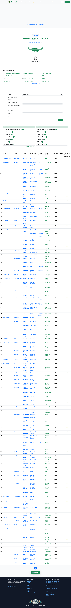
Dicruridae (16, 363)
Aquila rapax (47, 325)
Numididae (16, 185)
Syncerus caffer (48, 551)
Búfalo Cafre (26, 551)
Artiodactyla (6, 528)
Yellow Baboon (33, 513)
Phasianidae (16, 189)
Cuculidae (16, 200)
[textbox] (42, 98)
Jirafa (24, 554)
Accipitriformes (6, 317)
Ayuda (28, 591)
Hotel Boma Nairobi (27, 75)
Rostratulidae (17, 250)
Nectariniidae (17, 420)
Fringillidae (16, 483)
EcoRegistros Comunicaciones (52, 581)
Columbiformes (6, 208)
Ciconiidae (16, 274)
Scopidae (16, 290)
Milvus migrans (48, 332)
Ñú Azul (25, 528)
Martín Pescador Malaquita (25, 356)
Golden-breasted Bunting (32, 492)
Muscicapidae (17, 414)
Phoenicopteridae (18, 193)
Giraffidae (16, 554)
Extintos (47, 590)
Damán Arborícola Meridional (25, 503)
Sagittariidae (16, 317)
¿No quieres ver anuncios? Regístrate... (35, 24)
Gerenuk (32, 540)
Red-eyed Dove (33, 216)
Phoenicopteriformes (8, 193)
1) (14, 129)
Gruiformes (5, 220)
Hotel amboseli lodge (9, 75)
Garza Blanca (26, 298)
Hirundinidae (17, 383)
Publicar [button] (40, 2)
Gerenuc (25, 540)
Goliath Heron (33, 311)
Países (47, 587)
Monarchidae (17, 367)
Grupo (9, 94)
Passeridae (16, 471)
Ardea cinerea (48, 313)
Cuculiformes (6, 200)
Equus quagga (48, 524)
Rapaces (47, 595)
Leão (39, 517)
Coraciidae (16, 342)
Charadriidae (17, 239)
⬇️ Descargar (35, 572)
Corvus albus (47, 372)
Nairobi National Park (28, 78)
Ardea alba (47, 298)
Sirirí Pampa (26, 162)
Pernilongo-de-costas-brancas (41, 235)
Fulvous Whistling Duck (32, 169)
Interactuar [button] (46, 2)
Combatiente (26, 266)
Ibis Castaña (26, 278)
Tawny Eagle (33, 325)
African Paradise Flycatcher (32, 369)
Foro (28, 585)
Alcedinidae (16, 354)
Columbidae (16, 208)
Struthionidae (17, 158)
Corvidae (16, 372)
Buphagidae (16, 391)
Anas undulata (48, 177)
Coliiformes (5, 338)
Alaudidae (16, 375)
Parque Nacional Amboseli (29, 81)
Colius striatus (48, 338)
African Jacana (33, 254)
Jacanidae (16, 254)
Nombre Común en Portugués (12, 109)
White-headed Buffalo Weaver (33, 442)
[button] (35, 48)
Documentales (30, 587)
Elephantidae (17, 496)
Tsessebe (32, 532)
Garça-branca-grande (40, 299)
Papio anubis (47, 511)
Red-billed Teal (33, 181)
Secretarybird (33, 317)
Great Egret (33, 298)
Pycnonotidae (17, 387)
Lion (31, 517)
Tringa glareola (48, 262)
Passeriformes (6, 363)
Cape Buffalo (33, 551)
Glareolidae (16, 270)
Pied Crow (32, 372)
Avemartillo (25, 290)
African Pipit (33, 479)
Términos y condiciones (32, 592)
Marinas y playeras (50, 594)
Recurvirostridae (17, 229)
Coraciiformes (6, 342)
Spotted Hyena (33, 520)
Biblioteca (48, 585)
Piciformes (5, 359)
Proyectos (29, 590)
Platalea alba (48, 282)
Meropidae (16, 350)
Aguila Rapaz (26, 325)
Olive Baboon (33, 511)
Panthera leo (47, 517)
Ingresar (57, 2)
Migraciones (29, 588)
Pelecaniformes (6, 278)
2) (8, 132)
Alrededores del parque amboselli (12, 73)
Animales (29, 581)
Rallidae (15, 225)
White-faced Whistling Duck (33, 164)
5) (8, 139)
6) (7, 142)
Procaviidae (16, 501)
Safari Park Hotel (45, 81)
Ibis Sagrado (26, 286)
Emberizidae (16, 491)
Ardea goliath (48, 311)
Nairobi (6, 78)
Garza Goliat (26, 311)
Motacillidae (16, 475)
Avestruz (25, 158)
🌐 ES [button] (29, 2)
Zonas (47, 591)
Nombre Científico (12, 102)
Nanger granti (48, 543)
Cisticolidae (16, 379)
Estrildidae (16, 455)
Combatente (41, 266)
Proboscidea (6, 496)
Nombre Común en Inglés (14, 105)
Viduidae (16, 451)
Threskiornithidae (18, 278)
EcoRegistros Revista (50, 584)
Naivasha (44, 78)
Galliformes (5, 185)
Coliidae (15, 338)
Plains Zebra (33, 524)
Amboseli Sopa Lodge (28, 73)
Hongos (28, 584)
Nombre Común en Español (12, 98)
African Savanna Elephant (32, 498)
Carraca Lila (25, 342)
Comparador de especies (51, 588)
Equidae (15, 524)
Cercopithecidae (17, 507)
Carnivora (5, 517)
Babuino (25, 511)
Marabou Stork (33, 274)
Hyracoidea (5, 501)
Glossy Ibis (32, 278)
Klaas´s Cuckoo (33, 200)
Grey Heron (33, 313)
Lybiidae (15, 359)
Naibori (43, 75)
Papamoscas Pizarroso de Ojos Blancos (26, 416)
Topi (24, 532)
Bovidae (15, 528)
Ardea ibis (47, 303)
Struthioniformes (7, 158)
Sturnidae (16, 395)
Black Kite (32, 332)
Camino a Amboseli (46, 73)
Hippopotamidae (17, 562)
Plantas (28, 582)
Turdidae (16, 406)
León (24, 517)
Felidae (15, 517)
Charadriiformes (7, 229)
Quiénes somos (11, 585)
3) (8, 134)
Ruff (31, 266)
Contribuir (51, 2)
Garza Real (25, 313)
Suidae (15, 558)
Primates (5, 507)
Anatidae (16, 162)
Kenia (36, 35)
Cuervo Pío (25, 372)
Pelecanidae (16, 294)
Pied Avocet (33, 229)
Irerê (39, 162)
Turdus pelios (48, 406)
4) (9, 137)
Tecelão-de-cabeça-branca (40, 442)
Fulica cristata (48, 225)
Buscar (67, 2)
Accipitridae (16, 321)
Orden (9, 117)
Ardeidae (16, 298)
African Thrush (33, 406)
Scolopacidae (17, 258)
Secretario (25, 317)
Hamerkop (32, 290)
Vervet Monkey (33, 507)
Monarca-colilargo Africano (25, 369)
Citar (9, 588)
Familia (10, 113)
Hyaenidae (16, 520)
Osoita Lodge (7, 81)
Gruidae (15, 220)
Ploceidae (16, 431)
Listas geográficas (50, 592)
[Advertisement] (35, 13)
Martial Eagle (33, 321)
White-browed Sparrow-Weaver (33, 437)
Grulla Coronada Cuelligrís (25, 222)
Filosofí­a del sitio (12, 586)
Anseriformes (6, 162)
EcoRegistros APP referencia (52, 582)
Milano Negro (26, 332)
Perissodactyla (6, 524)
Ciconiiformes (6, 274)
